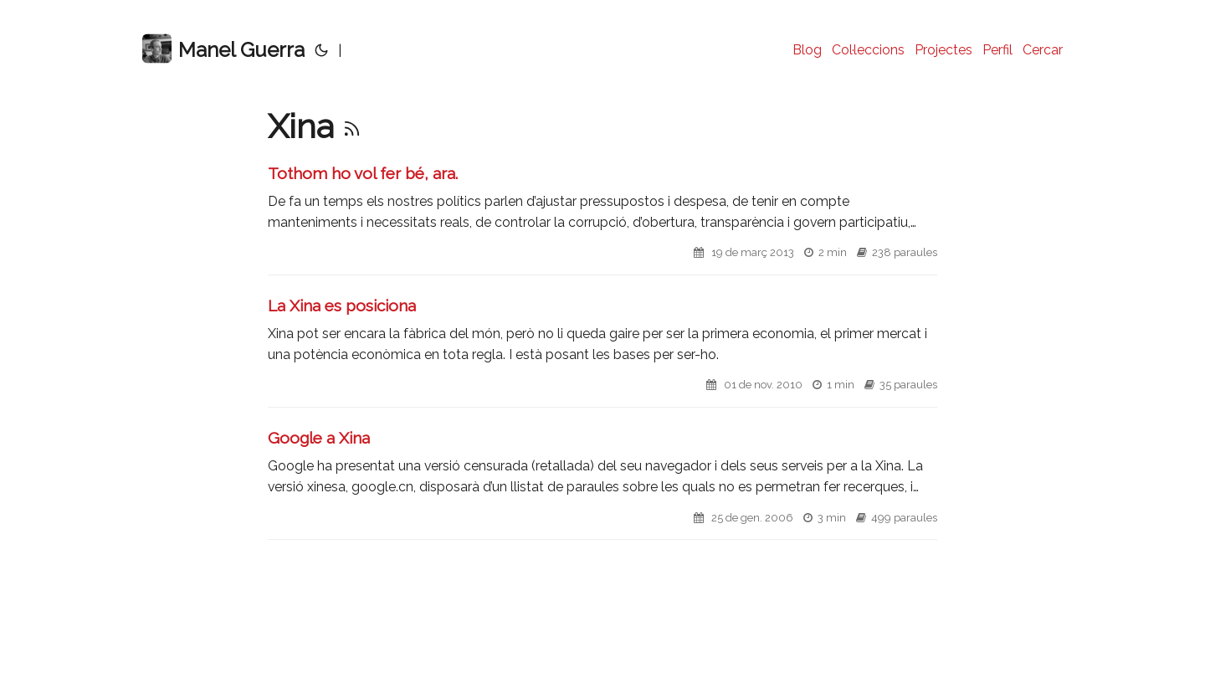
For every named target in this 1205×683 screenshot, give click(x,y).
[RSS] (352, 126)
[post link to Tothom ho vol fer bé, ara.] (602, 219)
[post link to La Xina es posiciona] (602, 351)
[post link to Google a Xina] (602, 483)
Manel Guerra (223, 49)
